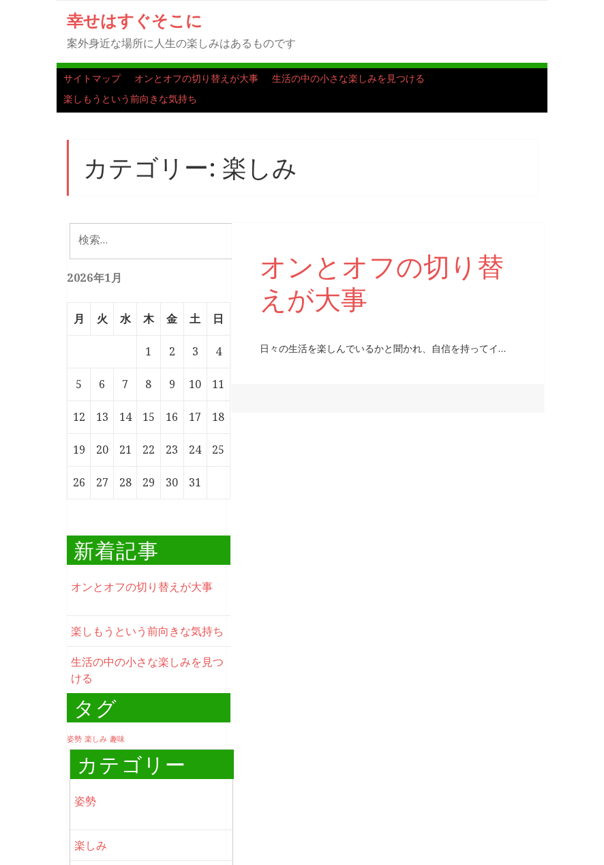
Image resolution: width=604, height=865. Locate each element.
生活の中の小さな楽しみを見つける (348, 78)
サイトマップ (92, 78)
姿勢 (85, 800)
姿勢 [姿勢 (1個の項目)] (74, 739)
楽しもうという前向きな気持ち (130, 98)
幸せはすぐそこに (134, 20)
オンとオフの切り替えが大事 (196, 78)
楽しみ (90, 845)
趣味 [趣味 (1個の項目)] (117, 739)
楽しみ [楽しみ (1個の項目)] (96, 739)
